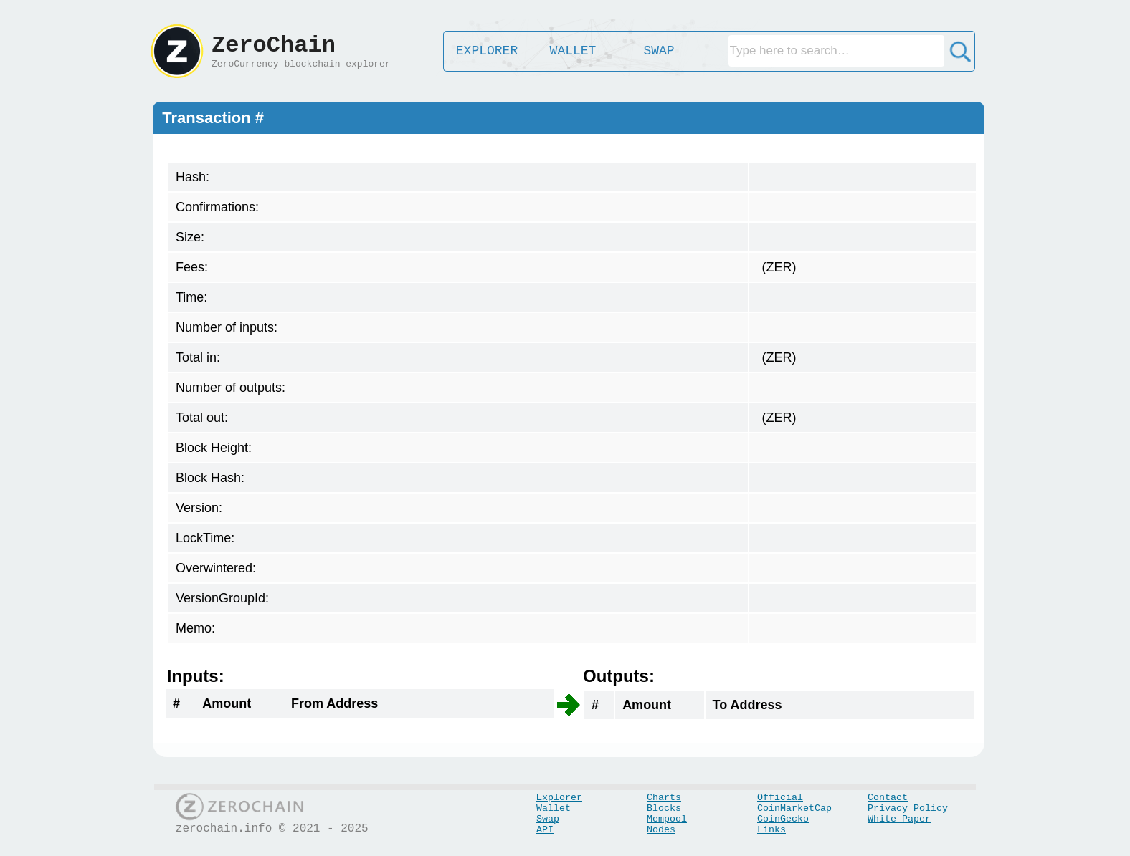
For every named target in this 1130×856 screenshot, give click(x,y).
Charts (664, 797)
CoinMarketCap (794, 808)
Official (780, 797)
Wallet (553, 808)
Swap (547, 819)
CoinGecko (783, 819)
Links (771, 829)
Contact (888, 797)
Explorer (559, 797)
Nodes (661, 829)
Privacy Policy (908, 808)
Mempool (667, 819)
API (545, 829)
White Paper (899, 819)
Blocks (664, 808)
